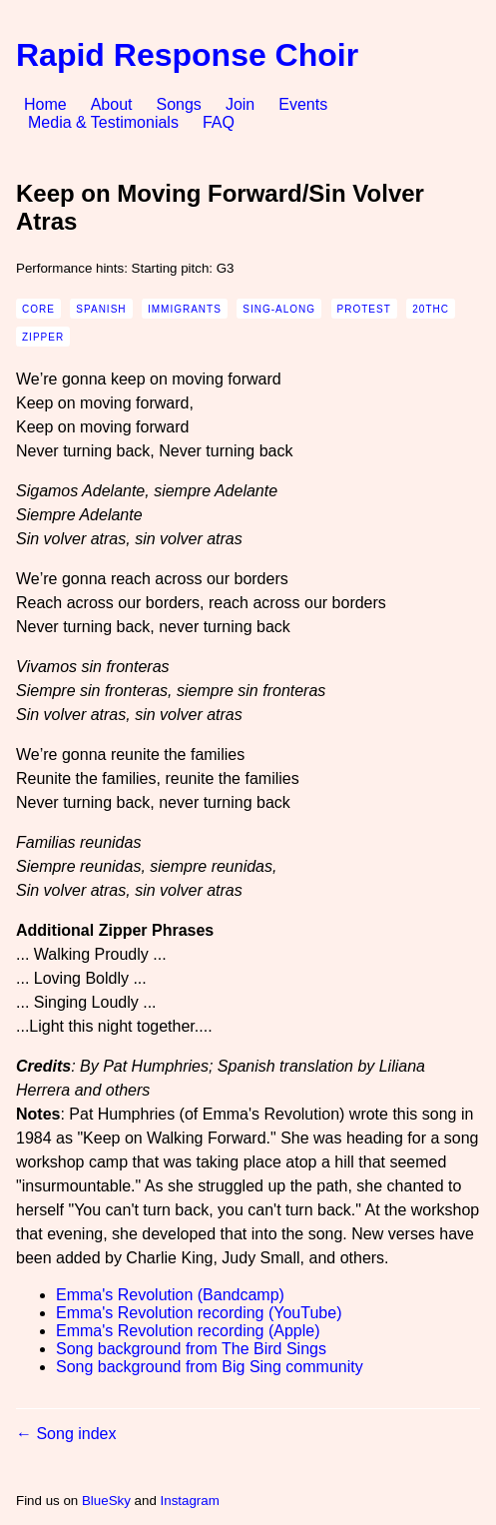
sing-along (279, 309)
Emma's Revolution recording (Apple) (188, 1330)
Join (240, 104)
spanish (101, 309)
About (112, 104)
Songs (179, 104)
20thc (430, 309)
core (38, 309)
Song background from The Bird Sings (191, 1348)
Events (302, 104)
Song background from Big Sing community (209, 1366)
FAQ (219, 122)
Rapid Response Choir (187, 55)
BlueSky (106, 1500)
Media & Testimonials (103, 122)
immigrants (185, 309)
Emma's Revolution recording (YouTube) (198, 1312)
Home (45, 104)
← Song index (66, 1433)
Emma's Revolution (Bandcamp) (170, 1294)
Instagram (190, 1500)
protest (364, 309)
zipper (43, 337)
